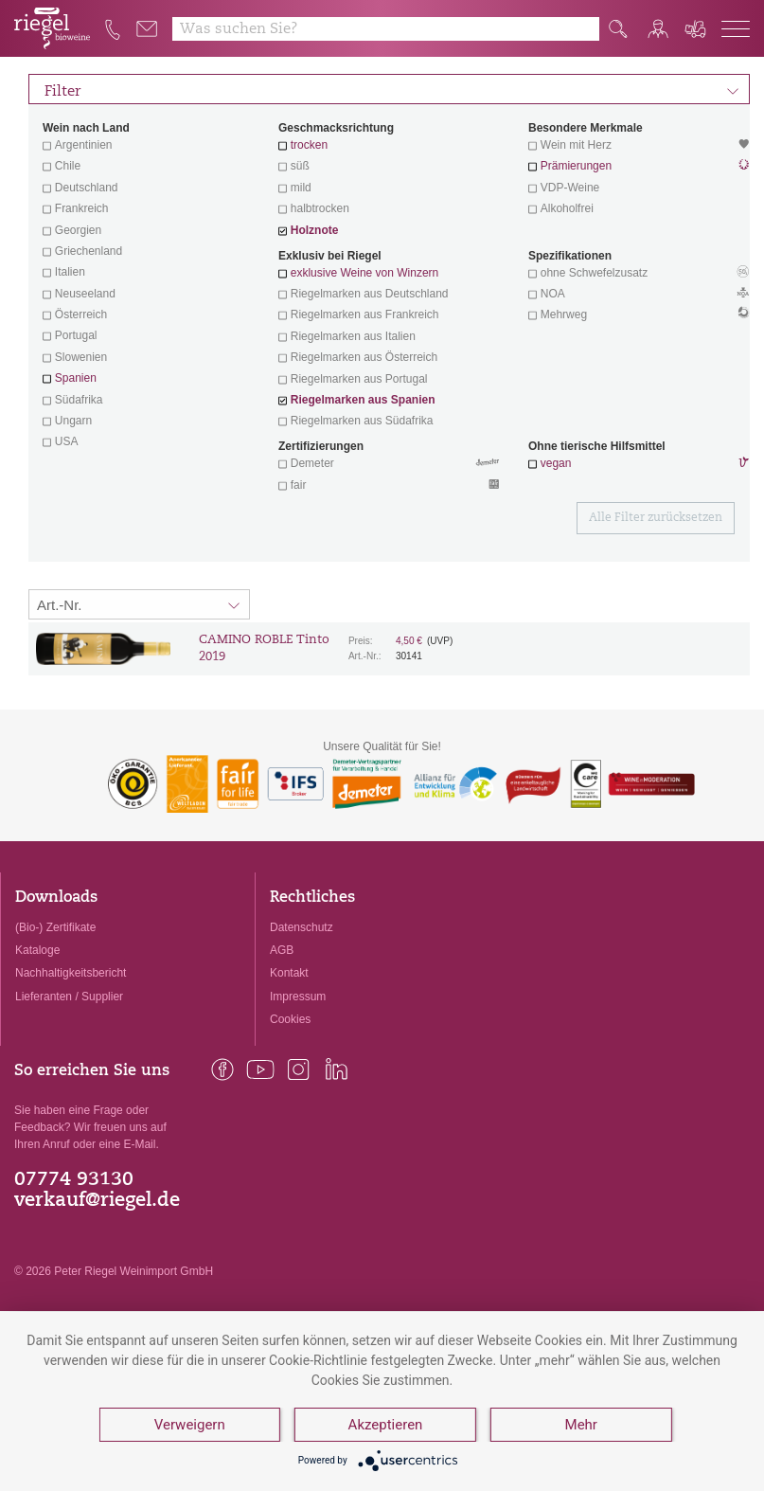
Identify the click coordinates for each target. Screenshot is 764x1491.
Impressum (298, 996)
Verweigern (189, 1424)
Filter (391, 89)
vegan (556, 463)
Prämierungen (576, 165)
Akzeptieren (385, 1424)
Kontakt (289, 972)
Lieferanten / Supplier (69, 996)
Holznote (315, 230)
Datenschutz (301, 927)
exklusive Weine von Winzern (365, 272)
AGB (281, 950)
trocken (309, 145)
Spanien (76, 378)
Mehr (581, 1424)
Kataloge (37, 950)
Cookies (290, 1019)
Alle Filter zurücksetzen (655, 518)
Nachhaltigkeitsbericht (70, 972)
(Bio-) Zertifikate (55, 927)
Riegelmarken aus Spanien (363, 399)
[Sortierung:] (139, 604)
